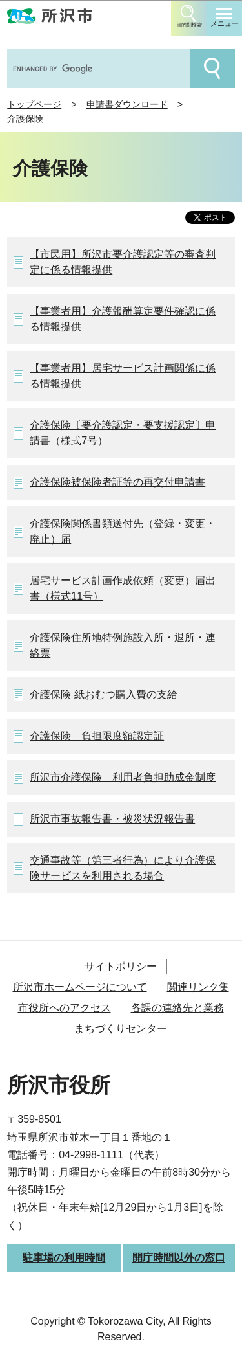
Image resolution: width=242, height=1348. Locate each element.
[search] (97, 68)
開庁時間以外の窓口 (178, 1257)
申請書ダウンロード (127, 104)
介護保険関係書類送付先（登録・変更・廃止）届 (123, 531)
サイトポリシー (121, 966)
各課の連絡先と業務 (177, 1007)
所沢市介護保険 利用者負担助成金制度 (123, 777)
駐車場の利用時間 (64, 1257)
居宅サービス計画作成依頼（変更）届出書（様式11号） (123, 588)
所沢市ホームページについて (80, 987)
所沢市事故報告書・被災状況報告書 (112, 818)
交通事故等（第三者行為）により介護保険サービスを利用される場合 (123, 868)
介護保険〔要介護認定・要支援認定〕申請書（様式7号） (123, 433)
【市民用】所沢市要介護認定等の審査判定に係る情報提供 (123, 262)
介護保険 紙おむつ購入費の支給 (103, 694)
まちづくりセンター (120, 1028)
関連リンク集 (198, 987)
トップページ (34, 104)
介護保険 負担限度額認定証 (97, 735)
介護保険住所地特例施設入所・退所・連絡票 (123, 645)
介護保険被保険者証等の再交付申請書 (117, 482)
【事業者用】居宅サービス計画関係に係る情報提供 (123, 376)
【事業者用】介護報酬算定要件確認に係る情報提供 (123, 319)
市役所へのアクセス (64, 1007)
